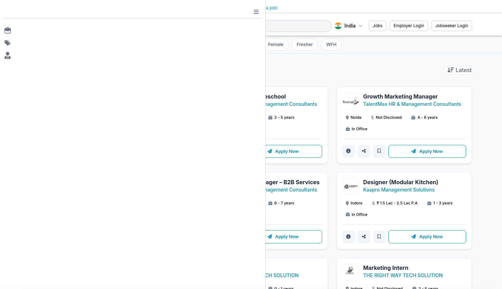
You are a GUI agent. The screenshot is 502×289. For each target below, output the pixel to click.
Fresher (305, 44)
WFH (331, 44)
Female (275, 44)
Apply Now (139, 151)
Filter (192, 44)
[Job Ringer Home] (74, 26)
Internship (243, 44)
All (217, 44)
